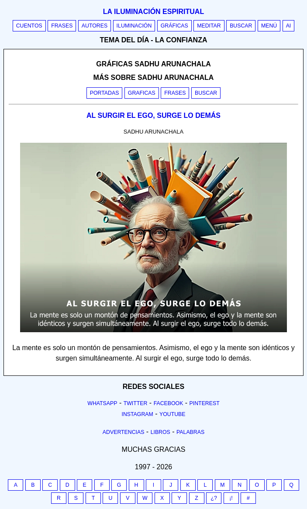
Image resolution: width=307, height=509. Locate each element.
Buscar (241, 26)
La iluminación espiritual (153, 11)
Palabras (190, 432)
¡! (231, 498)
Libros (160, 432)
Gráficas (174, 26)
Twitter (136, 403)
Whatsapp (102, 403)
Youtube (172, 414)
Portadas (104, 93)
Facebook (168, 403)
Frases (61, 26)
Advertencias (124, 432)
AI (288, 26)
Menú (269, 26)
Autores (94, 26)
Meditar (209, 26)
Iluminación (134, 26)
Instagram (137, 414)
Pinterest (205, 403)
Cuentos (29, 26)
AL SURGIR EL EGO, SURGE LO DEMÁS (153, 115)
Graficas (141, 93)
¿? (213, 498)
